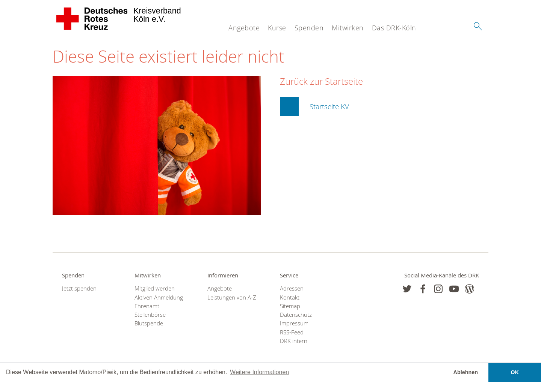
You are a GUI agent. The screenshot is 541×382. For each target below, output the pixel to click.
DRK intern (293, 341)
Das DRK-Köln (394, 27)
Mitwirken (348, 27)
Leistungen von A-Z (231, 297)
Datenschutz (296, 314)
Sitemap (290, 306)
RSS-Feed (292, 332)
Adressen (292, 288)
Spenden (309, 27)
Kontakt (289, 297)
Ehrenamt (146, 306)
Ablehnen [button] (465, 372)
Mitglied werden (154, 288)
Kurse (277, 27)
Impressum (294, 323)
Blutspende (148, 323)
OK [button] (515, 372)
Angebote (244, 27)
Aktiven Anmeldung (158, 297)
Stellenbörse (150, 314)
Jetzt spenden (79, 288)
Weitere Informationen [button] (259, 372)
